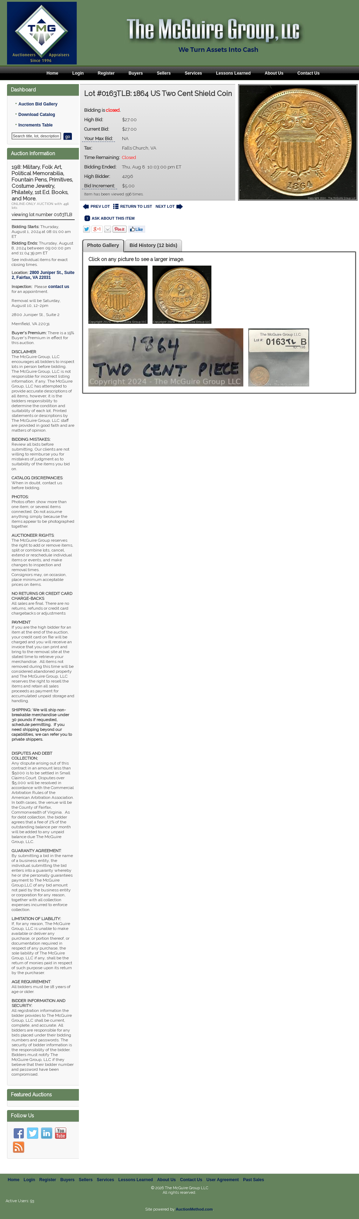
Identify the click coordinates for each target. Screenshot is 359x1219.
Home (52, 73)
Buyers (136, 73)
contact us (58, 286)
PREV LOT (96, 206)
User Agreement (222, 1179)
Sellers (164, 73)
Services (193, 73)
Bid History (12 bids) (153, 245)
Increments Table (35, 125)
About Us (274, 73)
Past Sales (253, 1179)
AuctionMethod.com (194, 1209)
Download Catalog (36, 114)
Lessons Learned (233, 73)
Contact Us (308, 73)
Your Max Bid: (98, 138)
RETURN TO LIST (132, 206)
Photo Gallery (103, 245)
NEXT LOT (169, 206)
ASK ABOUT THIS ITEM (109, 218)
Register (106, 73)
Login (78, 73)
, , (43, 275)
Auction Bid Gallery (37, 104)
